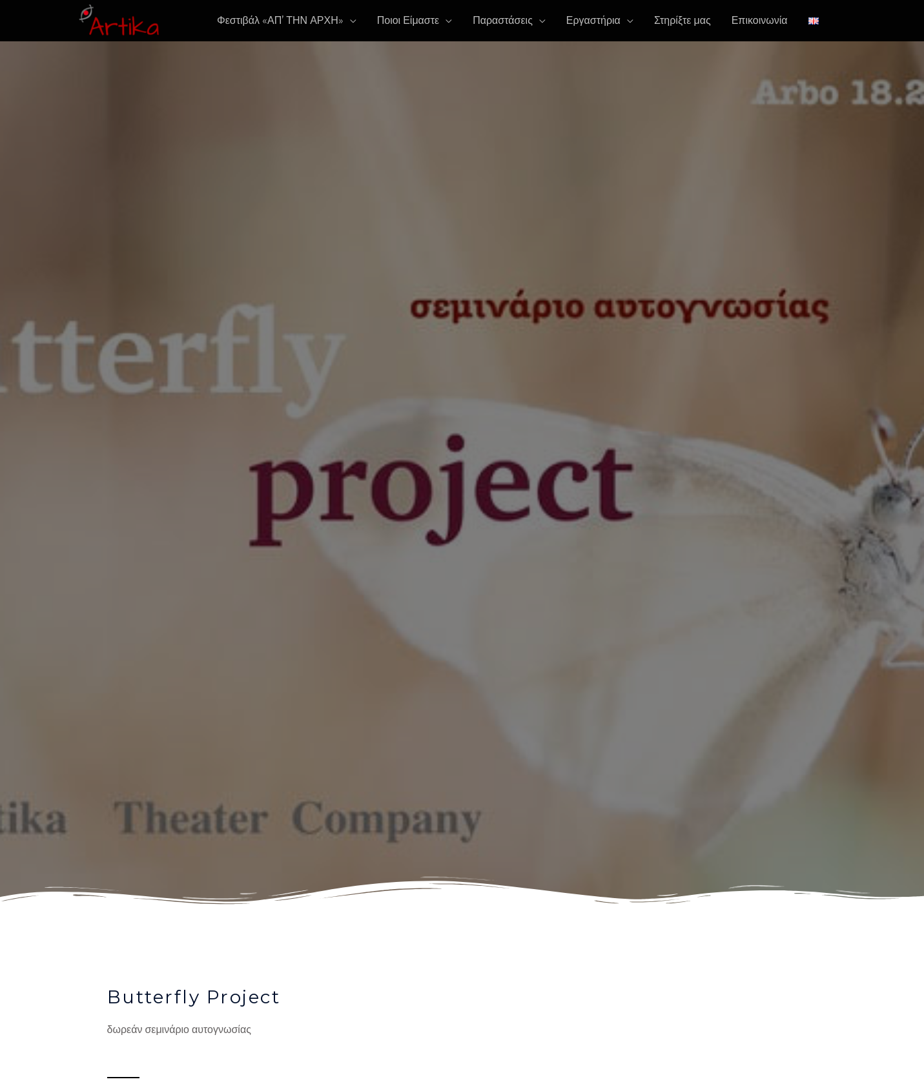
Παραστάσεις (503, 20)
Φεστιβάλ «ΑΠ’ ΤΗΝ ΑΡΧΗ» (280, 20)
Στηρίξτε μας (682, 20)
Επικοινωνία (760, 20)
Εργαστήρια (593, 20)
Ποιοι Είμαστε (408, 20)
